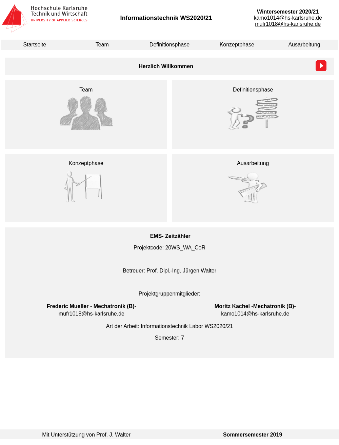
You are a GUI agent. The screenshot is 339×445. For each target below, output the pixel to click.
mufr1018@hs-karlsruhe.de (288, 24)
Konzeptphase (237, 44)
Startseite (34, 44)
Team (102, 44)
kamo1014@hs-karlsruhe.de (288, 18)
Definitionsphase (169, 44)
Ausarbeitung (304, 44)
